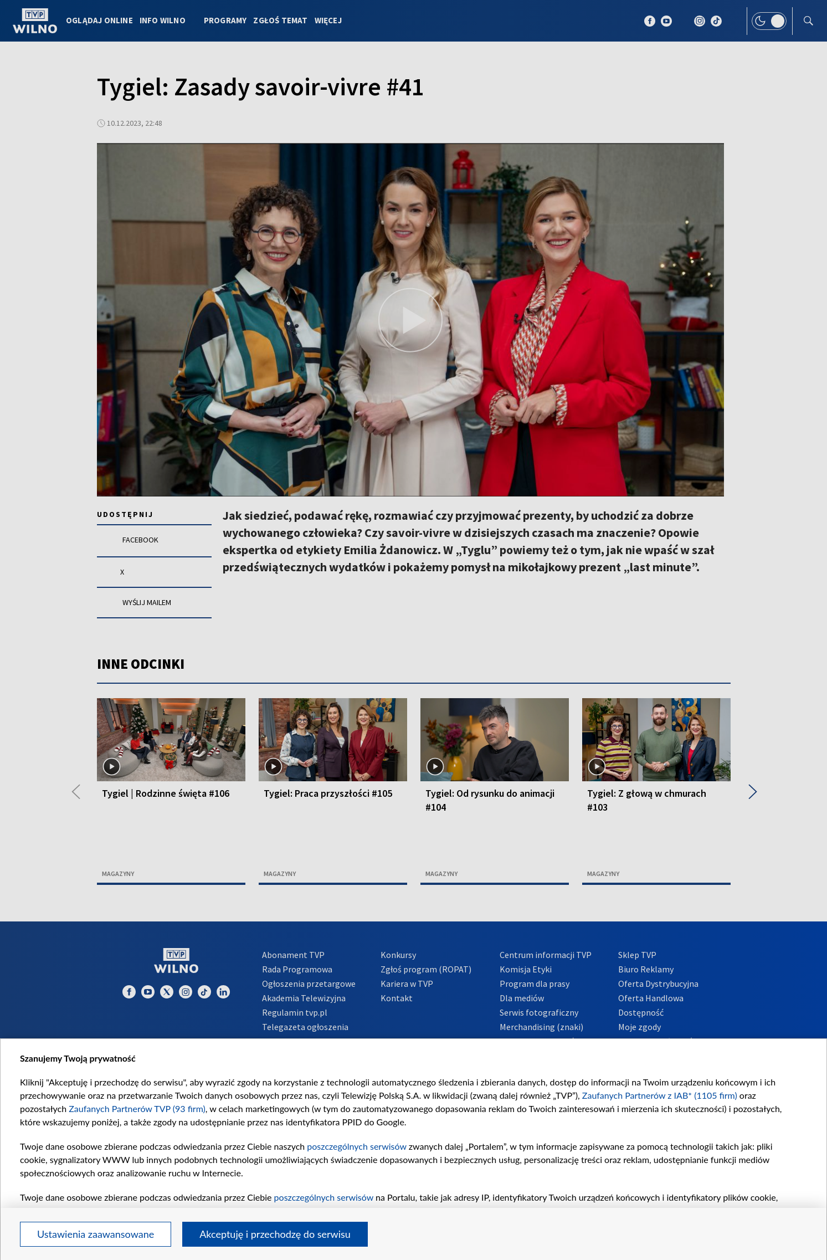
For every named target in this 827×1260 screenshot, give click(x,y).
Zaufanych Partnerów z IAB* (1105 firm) (659, 1095)
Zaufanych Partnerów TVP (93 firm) (137, 1108)
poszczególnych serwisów (356, 1146)
